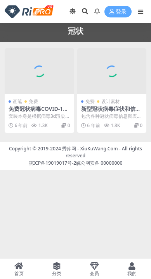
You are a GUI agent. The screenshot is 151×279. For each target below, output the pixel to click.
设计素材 (110, 101)
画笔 (17, 101)
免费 (33, 101)
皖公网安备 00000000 (99, 163)
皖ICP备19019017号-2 (52, 163)
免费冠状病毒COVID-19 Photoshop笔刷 (37, 112)
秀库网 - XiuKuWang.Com (90, 148)
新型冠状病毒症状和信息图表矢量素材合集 (111, 112)
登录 (118, 12)
